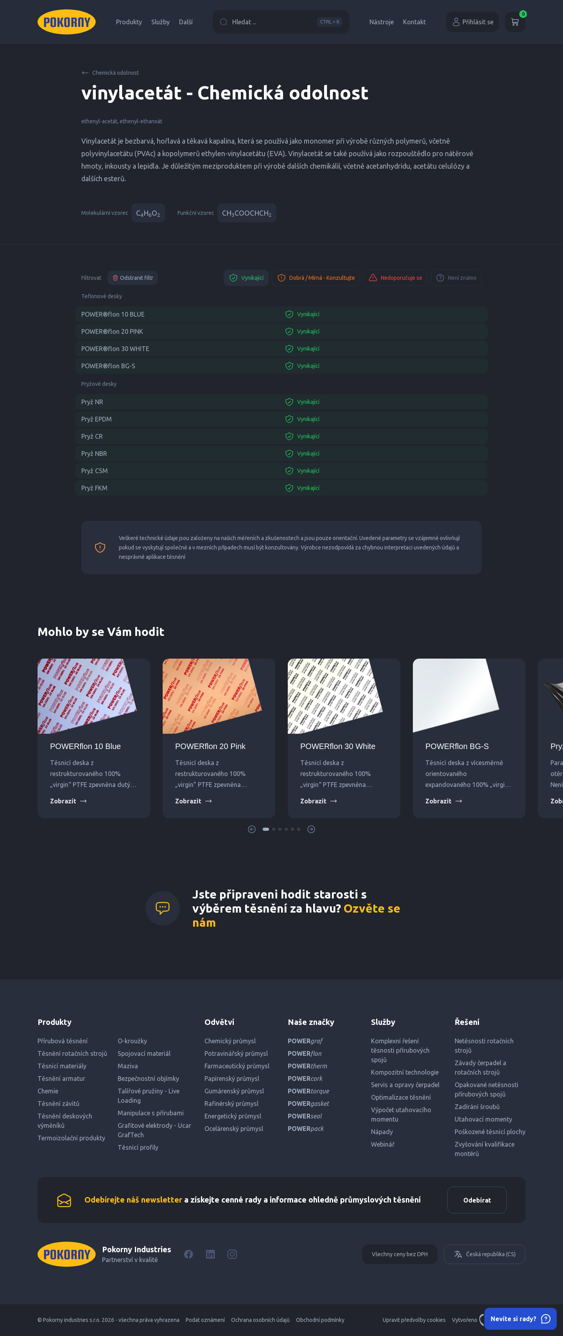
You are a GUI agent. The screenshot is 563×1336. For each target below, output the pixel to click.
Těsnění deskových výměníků (65, 1121)
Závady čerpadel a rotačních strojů (480, 1067)
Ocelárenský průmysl (233, 1128)
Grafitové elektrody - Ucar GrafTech (154, 1130)
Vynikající (246, 278)
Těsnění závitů (58, 1103)
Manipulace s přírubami (151, 1112)
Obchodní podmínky (320, 1320)
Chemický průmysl (230, 1040)
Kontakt (414, 21)
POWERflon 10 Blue (85, 746)
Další (186, 21)
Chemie (48, 1091)
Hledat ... (281, 22)
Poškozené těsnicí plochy (490, 1131)
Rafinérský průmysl (231, 1103)
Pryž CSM (94, 470)
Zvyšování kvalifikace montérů (485, 1149)
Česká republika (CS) (485, 1254)
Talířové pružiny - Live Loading (148, 1096)
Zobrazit (68, 801)
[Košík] (515, 22)
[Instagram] (232, 1254)
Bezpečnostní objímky (148, 1078)
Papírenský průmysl (231, 1078)
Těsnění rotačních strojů (72, 1053)
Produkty (129, 21)
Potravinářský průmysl (236, 1053)
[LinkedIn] (210, 1254)
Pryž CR (92, 436)
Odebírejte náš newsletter (133, 1199)
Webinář (382, 1144)
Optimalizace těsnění (401, 1097)
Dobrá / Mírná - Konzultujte (316, 278)
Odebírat (477, 1200)
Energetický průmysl (232, 1116)
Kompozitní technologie (405, 1072)
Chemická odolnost (110, 73)
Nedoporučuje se (395, 278)
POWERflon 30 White (337, 746)
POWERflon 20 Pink (210, 746)
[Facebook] (188, 1254)
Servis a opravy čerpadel (405, 1084)
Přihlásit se (472, 22)
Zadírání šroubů (477, 1106)
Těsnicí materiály (62, 1066)
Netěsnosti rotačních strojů (484, 1045)
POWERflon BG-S (457, 746)
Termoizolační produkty (71, 1138)
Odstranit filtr (132, 278)
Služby (160, 21)
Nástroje (381, 21)
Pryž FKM (94, 488)
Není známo (456, 278)
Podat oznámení (205, 1320)
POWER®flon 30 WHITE (115, 348)
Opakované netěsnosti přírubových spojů (486, 1089)
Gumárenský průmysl (234, 1091)
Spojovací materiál (144, 1053)
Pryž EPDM (96, 419)
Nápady (382, 1131)
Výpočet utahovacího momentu (401, 1114)
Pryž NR (92, 401)
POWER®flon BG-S (108, 365)
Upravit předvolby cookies (414, 1320)
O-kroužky (132, 1040)
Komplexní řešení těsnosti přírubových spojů (400, 1050)
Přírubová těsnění (63, 1040)
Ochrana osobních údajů (260, 1320)
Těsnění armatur (61, 1078)
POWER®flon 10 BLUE (113, 314)
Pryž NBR (94, 453)
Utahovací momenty (483, 1119)
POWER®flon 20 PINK (112, 331)
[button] (266, 829)
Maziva (128, 1066)
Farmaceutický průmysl (236, 1066)
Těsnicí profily (138, 1147)
